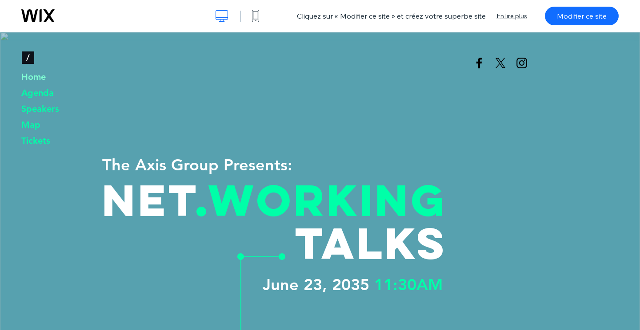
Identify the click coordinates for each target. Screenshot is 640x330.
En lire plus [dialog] (511, 16)
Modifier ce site (582, 16)
